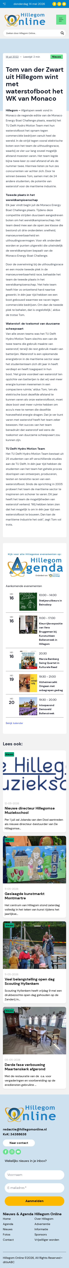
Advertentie (42, 1224)
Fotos (6, 1234)
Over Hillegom (43, 1219)
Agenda (8, 1224)
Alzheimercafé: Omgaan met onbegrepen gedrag (51, 686)
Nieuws (7, 1229)
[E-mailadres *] (34, 1188)
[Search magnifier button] (62, 33)
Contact (8, 1240)
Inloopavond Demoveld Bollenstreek (46, 709)
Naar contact (19, 1143)
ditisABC (9, 1262)
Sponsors (40, 1234)
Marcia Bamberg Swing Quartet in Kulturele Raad (49, 663)
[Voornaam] (34, 1175)
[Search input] (32, 33)
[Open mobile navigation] (61, 20)
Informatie (41, 1229)
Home (7, 1219)
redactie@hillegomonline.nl (25, 1129)
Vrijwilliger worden (46, 1240)
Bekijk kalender (14, 723)
